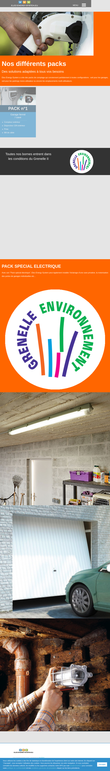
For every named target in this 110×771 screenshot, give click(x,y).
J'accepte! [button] (102, 764)
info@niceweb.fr (75, 766)
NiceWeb (41, 757)
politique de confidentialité (16, 768)
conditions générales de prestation (43, 768)
